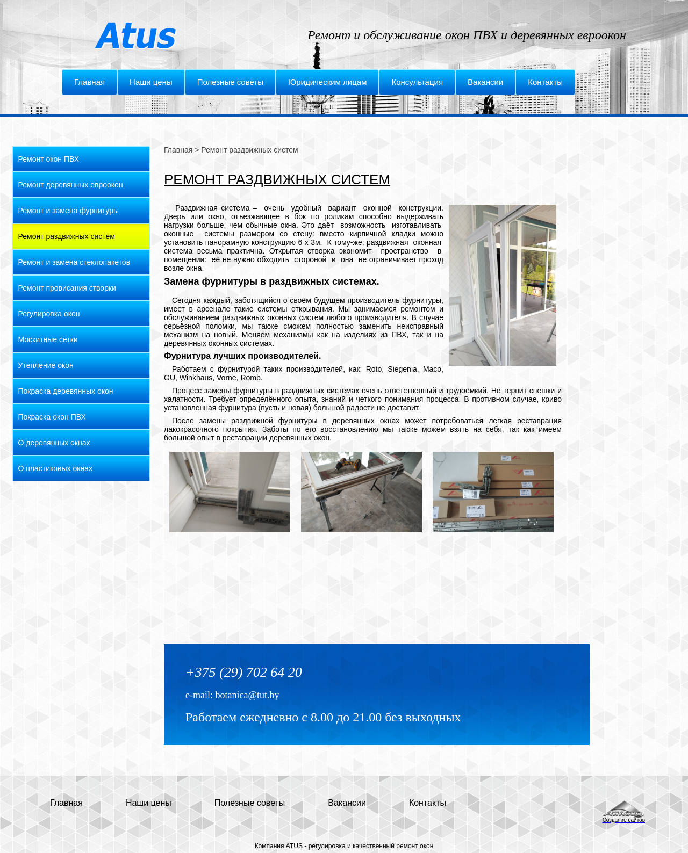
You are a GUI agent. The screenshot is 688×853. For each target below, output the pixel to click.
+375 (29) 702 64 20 (243, 672)
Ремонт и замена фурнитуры (68, 210)
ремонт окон (414, 846)
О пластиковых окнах (55, 468)
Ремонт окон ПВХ (49, 159)
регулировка (327, 846)
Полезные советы (230, 81)
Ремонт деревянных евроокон (70, 184)
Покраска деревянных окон (65, 391)
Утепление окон (46, 365)
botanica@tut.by (247, 695)
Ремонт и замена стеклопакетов (74, 262)
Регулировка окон (49, 313)
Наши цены (151, 81)
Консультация (417, 81)
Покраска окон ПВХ (52, 417)
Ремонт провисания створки (67, 288)
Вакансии (485, 81)
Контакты (545, 81)
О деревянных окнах (54, 442)
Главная (89, 81)
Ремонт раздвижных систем (66, 236)
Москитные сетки (48, 339)
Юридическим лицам (327, 81)
